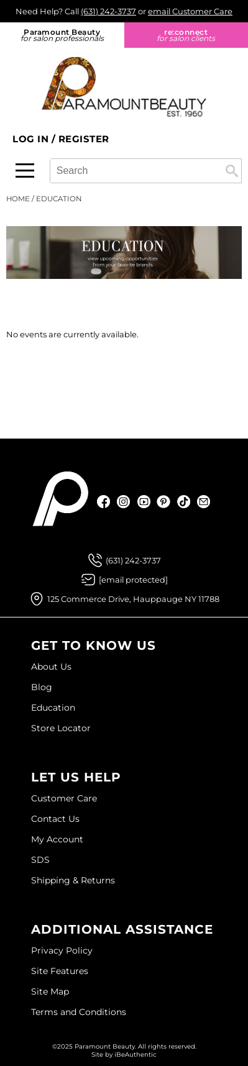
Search (232, 171)
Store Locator (61, 728)
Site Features (59, 971)
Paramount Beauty (62, 35)
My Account (57, 839)
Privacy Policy (62, 950)
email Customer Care (190, 11)
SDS (40, 859)
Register (83, 139)
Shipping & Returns (73, 880)
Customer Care (64, 798)
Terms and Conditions (78, 1012)
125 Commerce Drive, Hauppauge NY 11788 (133, 599)
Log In (32, 139)
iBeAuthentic (135, 1054)
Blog (41, 687)
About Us (51, 666)
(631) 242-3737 (108, 11)
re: (186, 35)
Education (53, 707)
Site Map (50, 991)
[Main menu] (25, 170)
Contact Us (55, 818)
